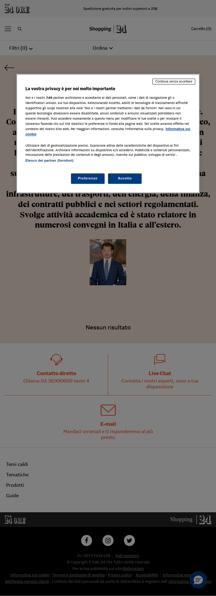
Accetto (125, 178)
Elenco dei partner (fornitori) (49, 160)
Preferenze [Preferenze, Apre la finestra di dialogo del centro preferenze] (88, 178)
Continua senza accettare (173, 81)
